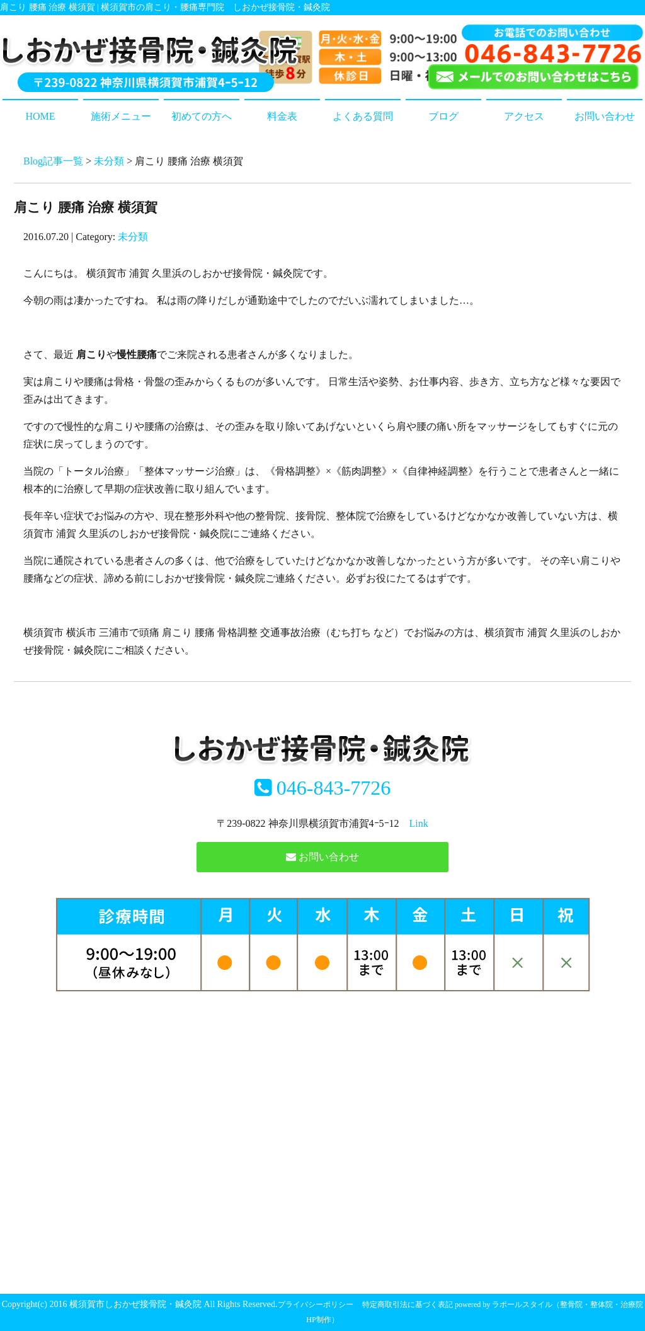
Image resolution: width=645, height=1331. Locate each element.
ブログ (443, 116)
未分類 (109, 161)
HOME (40, 116)
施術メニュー (121, 116)
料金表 (282, 116)
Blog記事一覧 (53, 161)
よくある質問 (363, 116)
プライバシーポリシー (315, 1304)
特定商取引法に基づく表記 (407, 1304)
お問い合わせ (604, 116)
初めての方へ (201, 116)
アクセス (524, 116)
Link (418, 823)
